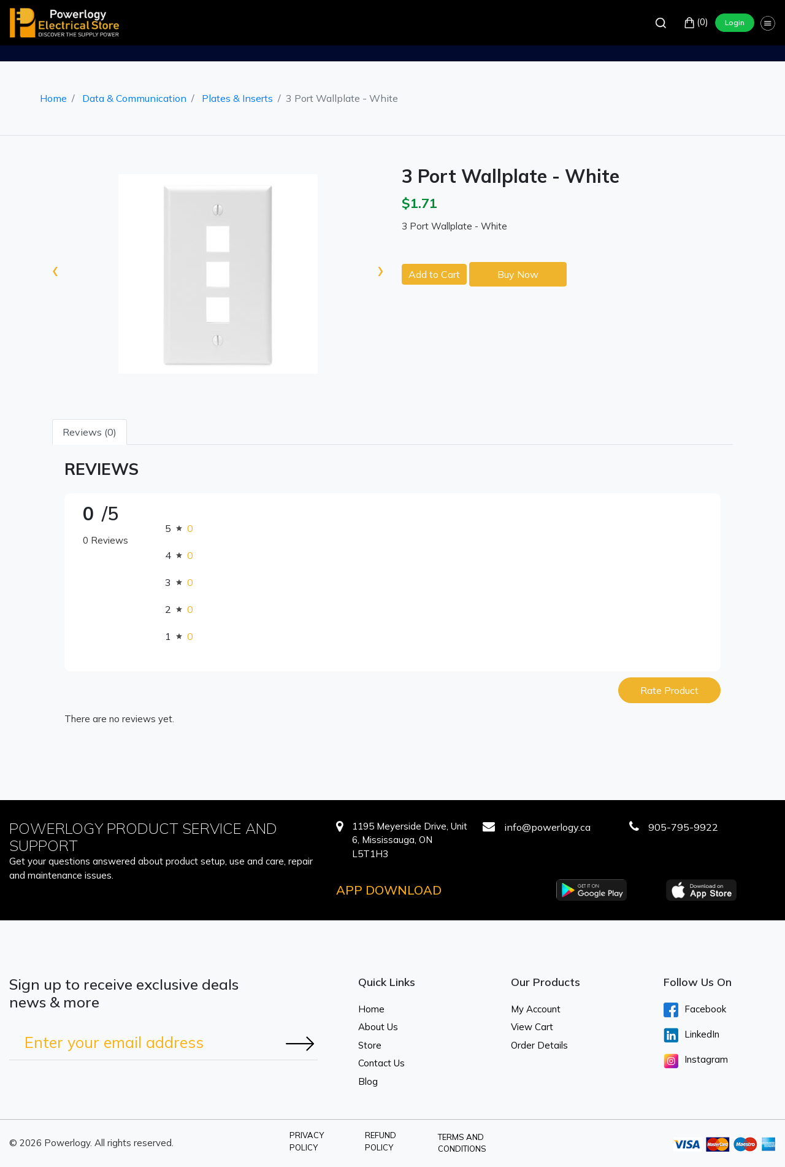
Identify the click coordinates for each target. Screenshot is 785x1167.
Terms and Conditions (462, 1143)
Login (735, 22)
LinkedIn (691, 1035)
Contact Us (381, 1063)
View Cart (532, 1027)
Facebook (695, 1010)
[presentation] (55, 269)
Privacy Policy (306, 1141)
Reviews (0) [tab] (90, 432)
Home (53, 98)
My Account (536, 1009)
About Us (378, 1027)
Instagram (696, 1060)
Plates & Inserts (237, 98)
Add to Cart (434, 274)
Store (369, 1045)
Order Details (539, 1045)
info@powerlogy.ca (547, 827)
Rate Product (669, 690)
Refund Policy (380, 1141)
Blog (368, 1081)
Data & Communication (134, 98)
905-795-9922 (683, 827)
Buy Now (517, 274)
